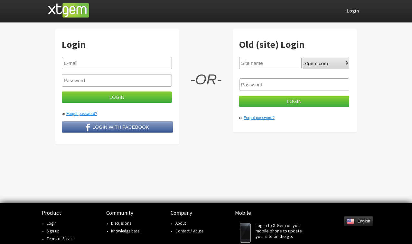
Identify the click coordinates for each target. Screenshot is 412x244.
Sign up (53, 231)
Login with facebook (117, 127)
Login (52, 223)
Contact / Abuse (189, 231)
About (180, 223)
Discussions (121, 223)
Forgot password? (81, 113)
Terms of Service (60, 238)
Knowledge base (125, 231)
